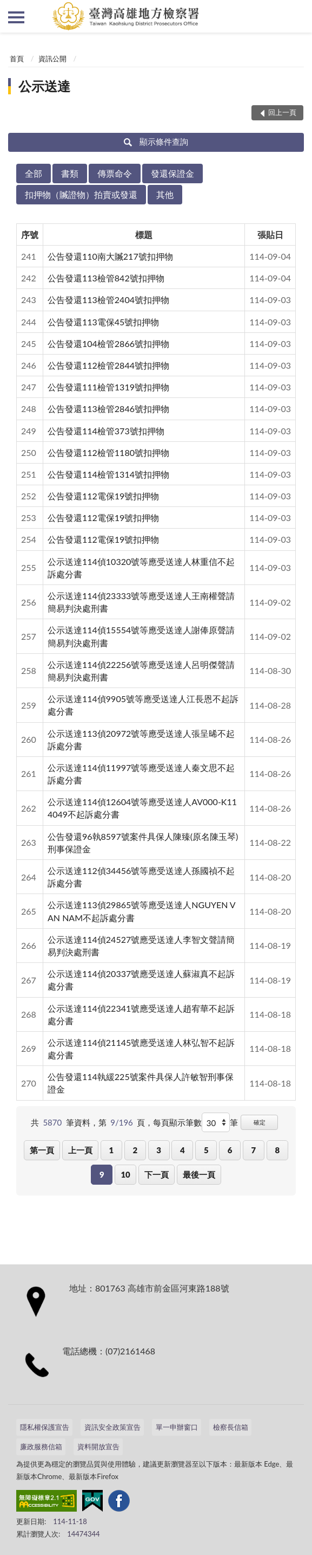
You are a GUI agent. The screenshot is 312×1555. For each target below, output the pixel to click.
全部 (33, 173)
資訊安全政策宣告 (112, 1427)
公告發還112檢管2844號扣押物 (108, 365)
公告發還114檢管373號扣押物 (106, 431)
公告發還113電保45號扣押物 (103, 322)
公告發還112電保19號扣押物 (103, 496)
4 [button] (182, 1150)
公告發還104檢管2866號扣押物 (108, 343)
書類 (69, 173)
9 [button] (101, 1174)
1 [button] (111, 1150)
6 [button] (230, 1150)
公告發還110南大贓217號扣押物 (110, 256)
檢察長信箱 (230, 1427)
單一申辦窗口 (177, 1427)
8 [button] (277, 1150)
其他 (165, 194)
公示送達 (44, 86)
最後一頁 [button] (199, 1174)
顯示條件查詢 (156, 141)
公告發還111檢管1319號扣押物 (108, 387)
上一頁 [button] (80, 1150)
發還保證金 (172, 173)
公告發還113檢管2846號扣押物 (108, 408)
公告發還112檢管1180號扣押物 (108, 452)
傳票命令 (114, 173)
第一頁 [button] (42, 1150)
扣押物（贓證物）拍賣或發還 (81, 194)
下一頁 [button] (156, 1174)
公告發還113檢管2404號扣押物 (108, 299)
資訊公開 (52, 58)
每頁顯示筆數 (177, 1122)
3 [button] (158, 1150)
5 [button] (206, 1150)
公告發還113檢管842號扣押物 (106, 278)
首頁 (17, 58)
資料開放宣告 (98, 1446)
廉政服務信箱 (41, 1446)
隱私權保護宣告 (44, 1427)
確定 (259, 1122)
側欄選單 (16, 17)
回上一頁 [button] (282, 112)
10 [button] (125, 1174)
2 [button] (134, 1150)
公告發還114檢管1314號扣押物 (108, 474)
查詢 (296, 16)
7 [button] (253, 1150)
